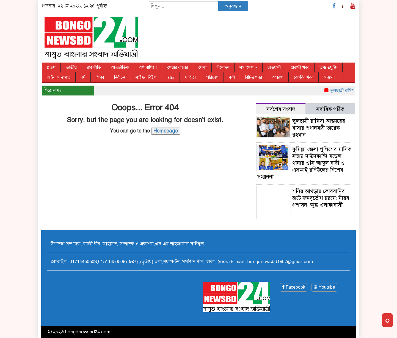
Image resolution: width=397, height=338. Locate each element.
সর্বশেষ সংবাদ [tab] (280, 109)
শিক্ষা (100, 77)
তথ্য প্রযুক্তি (328, 67)
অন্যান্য (329, 77)
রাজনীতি (94, 67)
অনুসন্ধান (233, 6)
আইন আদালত (58, 77)
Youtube (324, 287)
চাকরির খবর (303, 77)
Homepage (165, 131)
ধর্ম (83, 77)
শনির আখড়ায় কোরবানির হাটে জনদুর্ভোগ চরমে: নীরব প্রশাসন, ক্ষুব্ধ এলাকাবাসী (320, 198)
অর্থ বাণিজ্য (148, 67)
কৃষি (232, 77)
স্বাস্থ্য (171, 77)
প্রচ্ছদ (51, 67)
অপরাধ (277, 77)
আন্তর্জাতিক (120, 67)
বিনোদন (223, 67)
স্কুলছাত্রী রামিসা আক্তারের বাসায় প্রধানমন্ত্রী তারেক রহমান (318, 128)
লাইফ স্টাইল (146, 77)
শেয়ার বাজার (177, 67)
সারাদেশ (248, 67)
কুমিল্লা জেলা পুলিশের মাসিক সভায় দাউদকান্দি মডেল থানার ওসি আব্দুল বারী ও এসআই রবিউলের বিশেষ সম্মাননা (304, 163)
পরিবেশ (212, 77)
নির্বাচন (119, 77)
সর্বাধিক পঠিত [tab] (330, 109)
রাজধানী (274, 67)
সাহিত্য (190, 77)
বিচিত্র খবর (253, 77)
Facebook (293, 287)
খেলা (202, 67)
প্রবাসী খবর (300, 67)
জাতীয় (71, 67)
